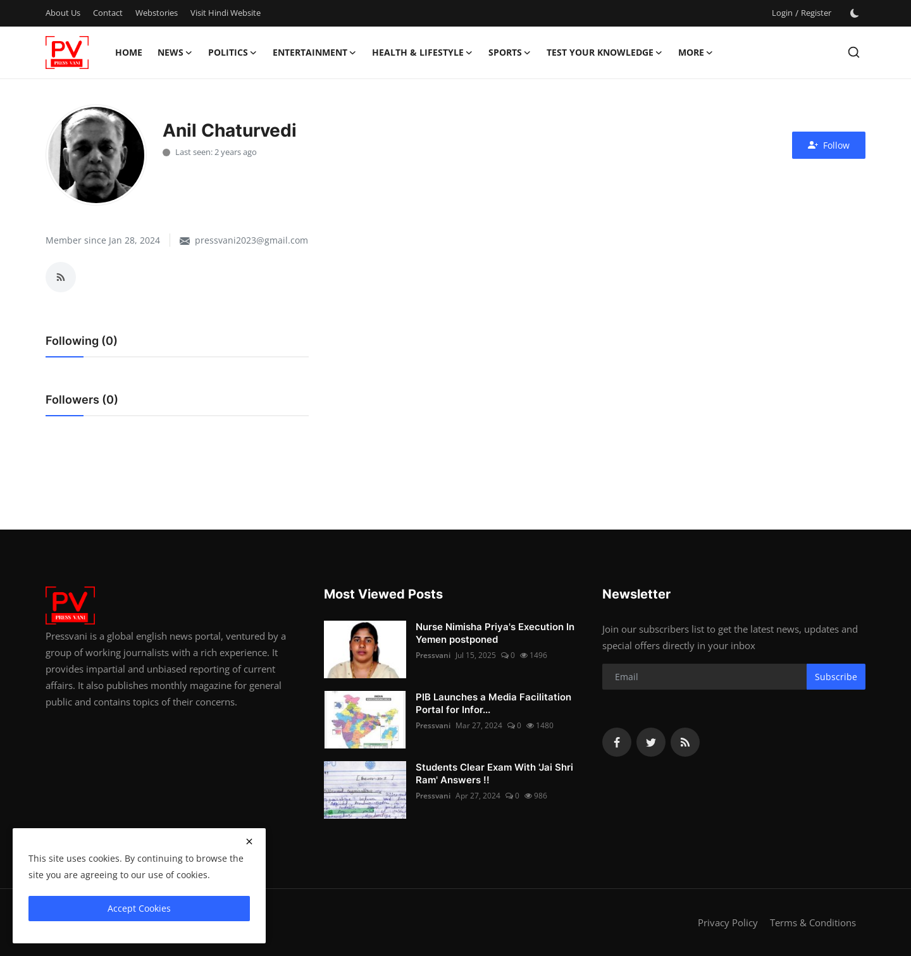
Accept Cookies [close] (139, 908)
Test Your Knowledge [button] (605, 52)
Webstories (156, 12)
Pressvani (433, 655)
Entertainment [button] (315, 52)
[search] (853, 52)
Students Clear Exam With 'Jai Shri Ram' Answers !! (494, 773)
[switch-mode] (854, 13)
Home (128, 52)
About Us (63, 12)
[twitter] (651, 742)
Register (816, 12)
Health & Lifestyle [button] (422, 52)
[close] (249, 841)
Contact (108, 12)
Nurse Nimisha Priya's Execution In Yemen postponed (495, 633)
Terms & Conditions (813, 922)
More (696, 52)
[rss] (685, 742)
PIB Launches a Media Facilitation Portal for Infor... (493, 703)
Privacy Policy (728, 922)
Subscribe (836, 677)
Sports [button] (509, 52)
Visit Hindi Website (225, 12)
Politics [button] (232, 52)
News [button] (175, 52)
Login (782, 12)
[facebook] (616, 742)
